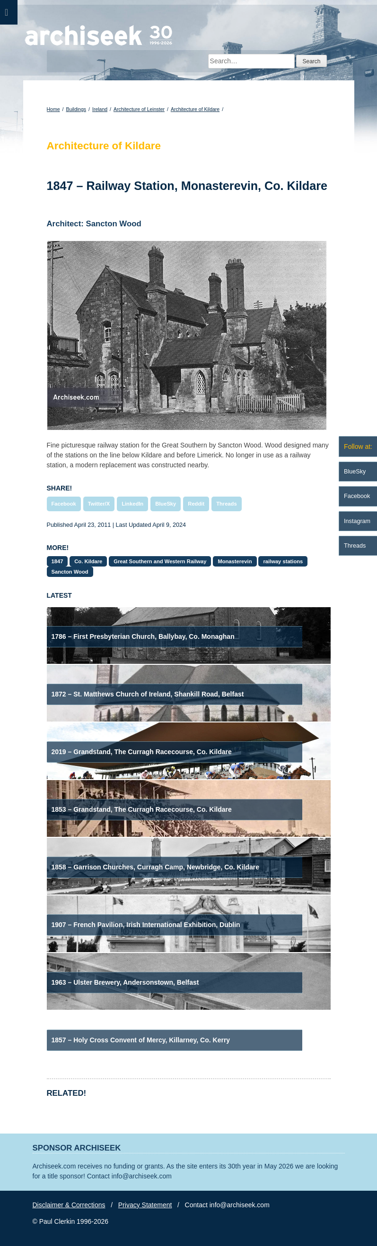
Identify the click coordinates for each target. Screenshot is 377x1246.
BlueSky (165, 504)
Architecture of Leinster (139, 109)
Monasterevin (235, 561)
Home (53, 109)
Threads (226, 504)
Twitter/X (99, 504)
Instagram (357, 521)
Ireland (99, 109)
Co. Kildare (88, 561)
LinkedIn (132, 504)
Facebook (64, 504)
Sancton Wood (70, 572)
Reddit (196, 504)
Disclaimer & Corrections (69, 1205)
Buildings (76, 109)
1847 (57, 561)
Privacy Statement (145, 1205)
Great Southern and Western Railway (160, 561)
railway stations (283, 561)
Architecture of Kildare (195, 109)
